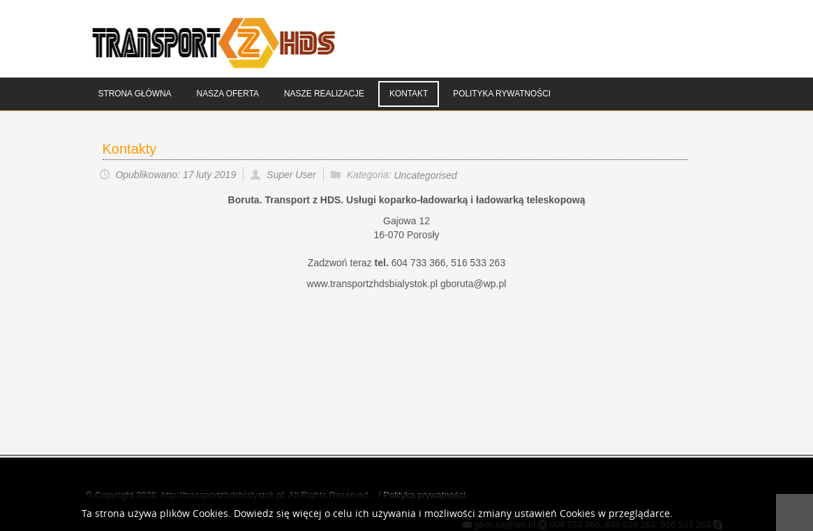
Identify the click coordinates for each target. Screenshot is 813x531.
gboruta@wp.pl (473, 283)
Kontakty (130, 149)
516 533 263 (478, 262)
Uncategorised (425, 175)
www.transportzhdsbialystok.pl (373, 283)
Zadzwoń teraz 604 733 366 (377, 262)
